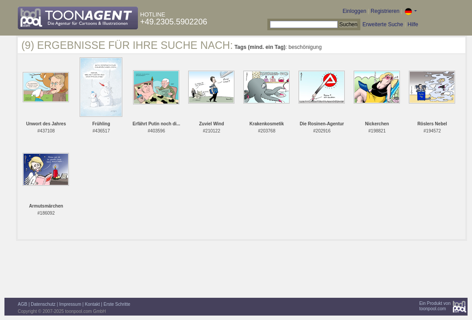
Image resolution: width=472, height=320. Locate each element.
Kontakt (92, 304)
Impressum (70, 304)
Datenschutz (43, 304)
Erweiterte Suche (383, 24)
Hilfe (412, 24)
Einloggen (354, 11)
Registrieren (385, 11)
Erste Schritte (117, 304)
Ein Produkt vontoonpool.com (435, 306)
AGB (22, 304)
